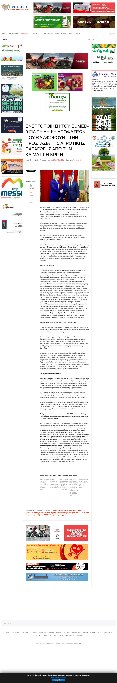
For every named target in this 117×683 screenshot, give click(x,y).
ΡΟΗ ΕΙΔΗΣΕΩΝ (14, 34)
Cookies (61, 635)
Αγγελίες (45, 635)
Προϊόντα (85, 632)
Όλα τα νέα (37, 635)
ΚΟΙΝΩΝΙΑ (36, 34)
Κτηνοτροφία (24, 632)
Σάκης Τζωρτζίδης (58, 160)
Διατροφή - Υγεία (76, 632)
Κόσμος (99, 632)
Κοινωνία (58, 632)
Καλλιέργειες (33, 632)
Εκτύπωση (31, 188)
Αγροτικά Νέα (77, 160)
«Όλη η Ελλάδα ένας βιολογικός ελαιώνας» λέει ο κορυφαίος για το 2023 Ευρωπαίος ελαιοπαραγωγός (64, 485)
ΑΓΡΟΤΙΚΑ (24, 34)
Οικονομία (51, 632)
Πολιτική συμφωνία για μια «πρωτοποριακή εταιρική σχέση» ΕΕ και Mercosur (54, 483)
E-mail (31, 195)
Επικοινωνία (79, 635)
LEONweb (78, 643)
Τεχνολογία (66, 632)
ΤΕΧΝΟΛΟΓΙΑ (48, 34)
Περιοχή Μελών (70, 635)
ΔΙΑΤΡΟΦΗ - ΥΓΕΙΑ (61, 34)
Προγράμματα (42, 632)
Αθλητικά (92, 632)
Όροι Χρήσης (53, 635)
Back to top (8, 623)
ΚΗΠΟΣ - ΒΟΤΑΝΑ (74, 34)
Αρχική (7, 632)
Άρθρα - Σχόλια (107, 632)
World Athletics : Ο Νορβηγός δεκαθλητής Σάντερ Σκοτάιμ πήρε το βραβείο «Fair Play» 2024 (44, 484)
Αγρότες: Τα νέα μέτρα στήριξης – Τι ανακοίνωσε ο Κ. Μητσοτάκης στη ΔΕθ (83, 483)
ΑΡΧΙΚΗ (4, 34)
